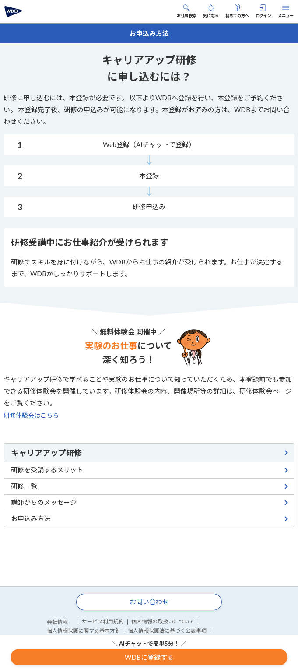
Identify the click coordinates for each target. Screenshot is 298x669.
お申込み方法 (30, 518)
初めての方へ (237, 11)
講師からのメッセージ (44, 502)
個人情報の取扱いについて (162, 621)
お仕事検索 (186, 11)
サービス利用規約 (103, 621)
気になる (211, 11)
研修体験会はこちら (31, 415)
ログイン (263, 11)
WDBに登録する (149, 657)
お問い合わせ (149, 602)
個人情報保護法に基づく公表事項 (167, 630)
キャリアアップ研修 (46, 453)
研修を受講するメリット (47, 470)
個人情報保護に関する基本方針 (83, 630)
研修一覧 (24, 486)
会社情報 (57, 622)
